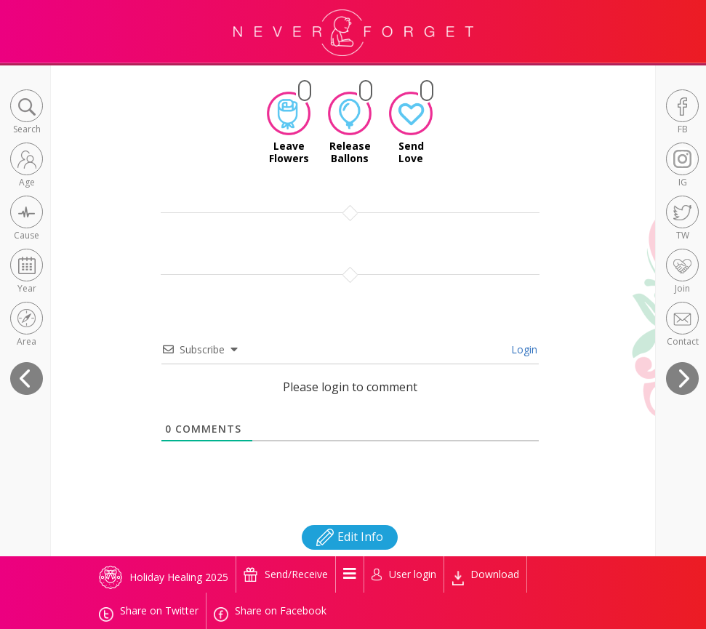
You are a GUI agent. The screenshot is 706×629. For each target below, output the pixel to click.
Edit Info (349, 531)
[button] (26, 113)
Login (522, 343)
